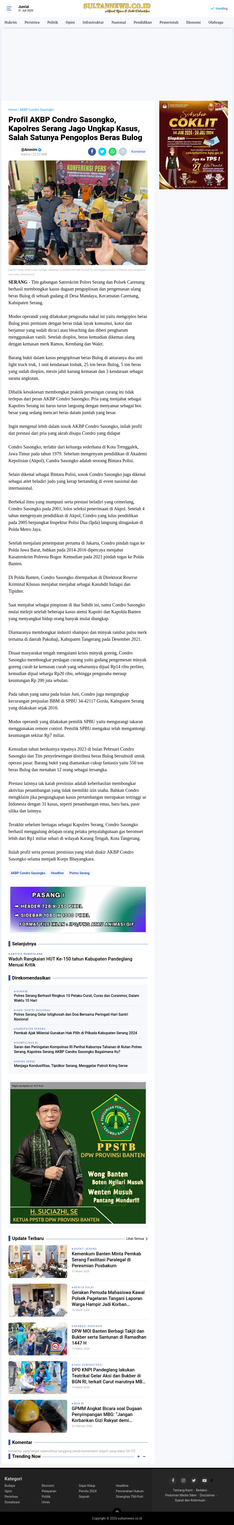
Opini (70, 22)
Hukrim (11, 22)
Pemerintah (169, 22)
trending (221, 8)
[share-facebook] (92, 152)
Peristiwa (32, 22)
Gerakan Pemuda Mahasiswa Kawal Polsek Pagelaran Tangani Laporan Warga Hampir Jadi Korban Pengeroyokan (108, 1298)
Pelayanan (49, 1491)
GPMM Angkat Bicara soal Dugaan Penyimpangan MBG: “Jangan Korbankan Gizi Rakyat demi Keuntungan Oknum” (107, 1414)
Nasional (119, 22)
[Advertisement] (117, 64)
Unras (46, 1502)
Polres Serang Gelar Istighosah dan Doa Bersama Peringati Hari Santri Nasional (71, 1016)
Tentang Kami (183, 1490)
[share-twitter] (102, 152)
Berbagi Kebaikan (88, 1326)
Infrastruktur (93, 22)
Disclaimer (207, 1495)
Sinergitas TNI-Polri (129, 1496)
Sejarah (84, 1496)
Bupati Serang (85, 1249)
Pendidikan (143, 22)
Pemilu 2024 (88, 1491)
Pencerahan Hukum (130, 1491)
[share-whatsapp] (113, 152)
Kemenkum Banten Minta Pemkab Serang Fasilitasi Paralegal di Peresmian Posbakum (106, 1259)
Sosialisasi (12, 1502)
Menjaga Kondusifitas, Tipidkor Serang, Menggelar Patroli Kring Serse (71, 1066)
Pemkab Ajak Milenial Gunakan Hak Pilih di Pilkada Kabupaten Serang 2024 (75, 1033)
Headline (57, 873)
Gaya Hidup (87, 1485)
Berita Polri (84, 1287)
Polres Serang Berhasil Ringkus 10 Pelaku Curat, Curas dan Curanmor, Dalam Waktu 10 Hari (76, 998)
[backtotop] (117, 1512)
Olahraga (215, 22)
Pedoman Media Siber (181, 1495)
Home (12, 109)
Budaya (10, 1485)
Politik (52, 22)
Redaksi (201, 1490)
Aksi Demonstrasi (88, 1365)
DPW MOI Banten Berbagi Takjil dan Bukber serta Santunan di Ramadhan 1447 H (109, 1337)
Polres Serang (79, 873)
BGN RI (79, 1403)
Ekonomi (193, 22)
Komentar (138, 151)
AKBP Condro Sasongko (28, 873)
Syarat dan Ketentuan (190, 1500)
